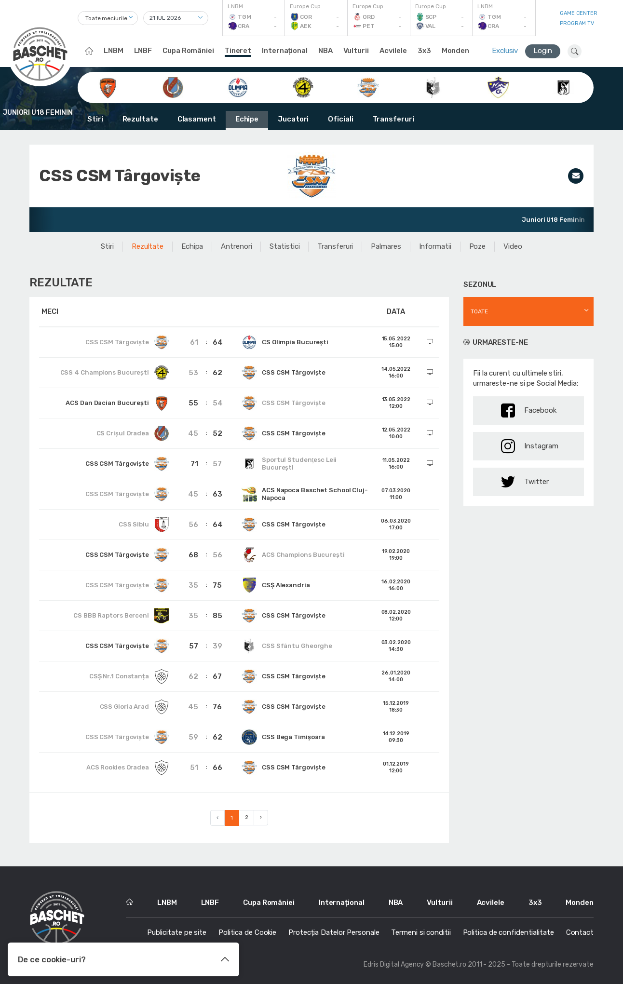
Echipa (192, 246)
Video (512, 246)
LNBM (113, 50)
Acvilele (393, 50)
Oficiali (340, 119)
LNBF (143, 50)
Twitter (525, 482)
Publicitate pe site (176, 932)
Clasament (196, 119)
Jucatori (293, 119)
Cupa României (188, 50)
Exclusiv (505, 50)
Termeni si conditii (420, 932)
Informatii (435, 246)
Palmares (386, 246)
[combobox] (108, 18)
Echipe (246, 119)
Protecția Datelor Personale (333, 932)
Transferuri (393, 119)
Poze (477, 246)
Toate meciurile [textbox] (106, 18)
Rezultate (140, 119)
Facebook (528, 411)
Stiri (95, 119)
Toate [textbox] (479, 311)
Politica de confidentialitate (508, 932)
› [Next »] (261, 817)
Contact (580, 932)
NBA (325, 50)
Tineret (238, 50)
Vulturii (356, 50)
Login (542, 50)
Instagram (529, 446)
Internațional (285, 50)
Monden (455, 50)
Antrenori (236, 246)
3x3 (424, 50)
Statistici (284, 246)
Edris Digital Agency (394, 964)
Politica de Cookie (247, 932)
